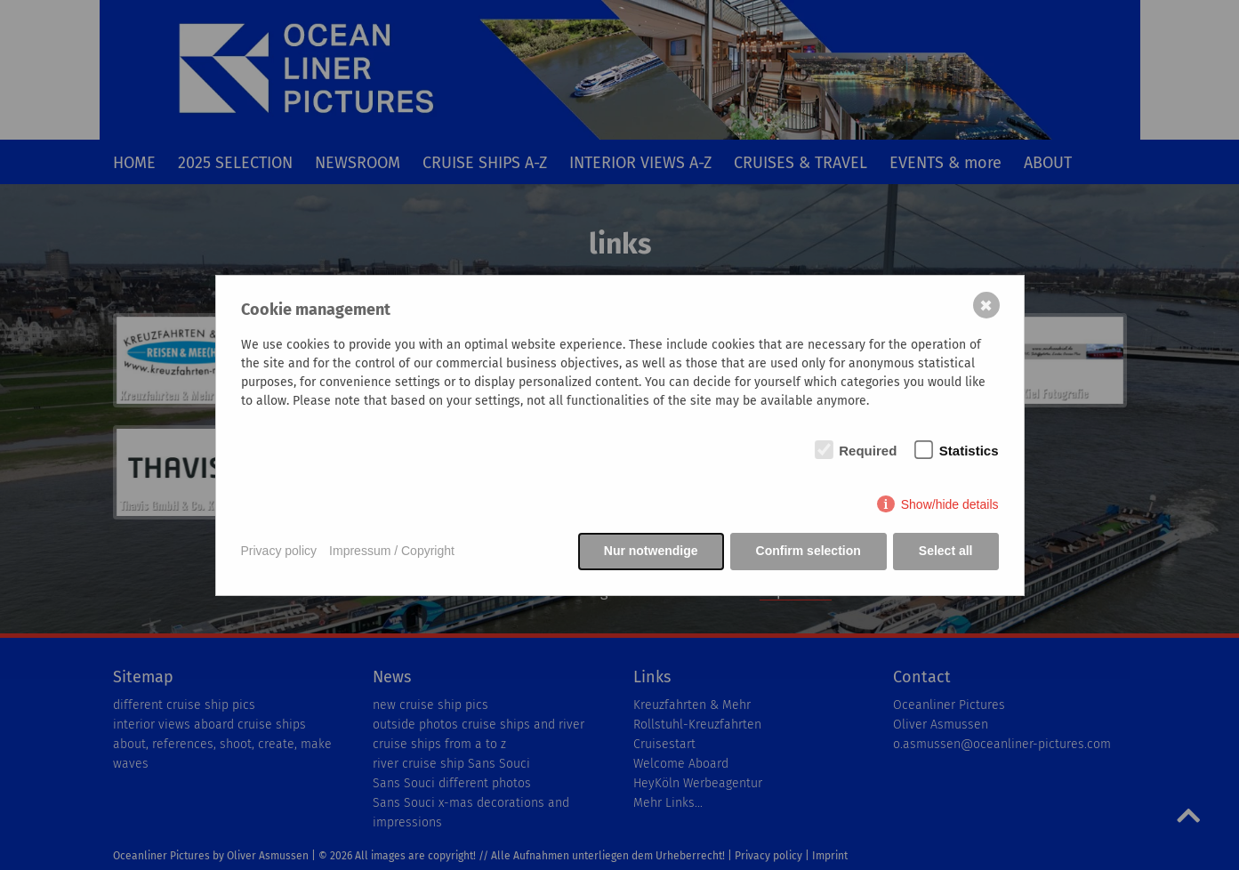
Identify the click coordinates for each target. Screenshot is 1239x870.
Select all (946, 551)
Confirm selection (808, 551)
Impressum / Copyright (392, 551)
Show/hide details (950, 504)
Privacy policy (279, 551)
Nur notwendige (651, 551)
